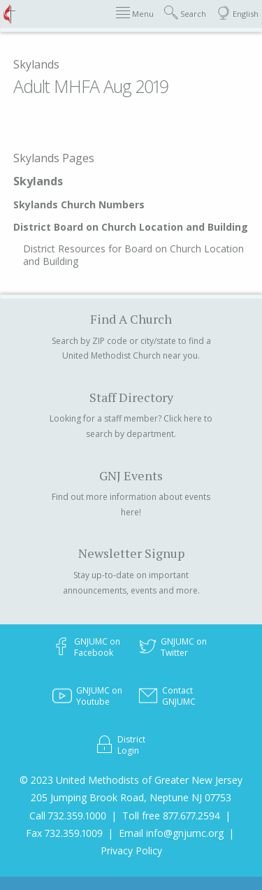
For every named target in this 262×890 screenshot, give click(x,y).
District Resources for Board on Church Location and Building (133, 255)
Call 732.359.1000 (67, 815)
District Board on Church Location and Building (130, 227)
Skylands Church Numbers (79, 204)
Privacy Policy (131, 850)
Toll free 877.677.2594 (171, 815)
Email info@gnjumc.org (171, 833)
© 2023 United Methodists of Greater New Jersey (131, 780)
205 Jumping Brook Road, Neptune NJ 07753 (131, 797)
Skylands (36, 64)
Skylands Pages (53, 158)
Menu (135, 13)
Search (185, 13)
